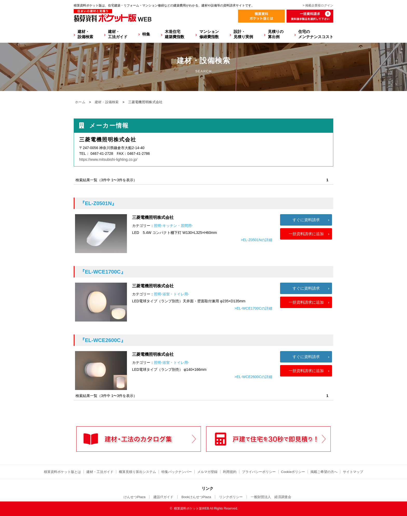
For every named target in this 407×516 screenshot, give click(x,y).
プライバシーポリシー (259, 472)
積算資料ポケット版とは (62, 472)
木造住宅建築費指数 (174, 34)
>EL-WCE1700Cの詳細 (253, 308)
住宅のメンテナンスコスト (315, 34)
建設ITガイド (163, 497)
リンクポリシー (231, 497)
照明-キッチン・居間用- (173, 226)
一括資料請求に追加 (306, 234)
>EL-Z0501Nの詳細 (256, 240)
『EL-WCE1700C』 (103, 272)
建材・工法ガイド (117, 34)
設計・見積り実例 (243, 34)
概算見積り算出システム (137, 472)
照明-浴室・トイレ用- (171, 294)
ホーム (80, 102)
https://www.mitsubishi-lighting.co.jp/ (108, 159)
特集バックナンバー (176, 472)
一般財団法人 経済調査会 (271, 497)
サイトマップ (353, 472)
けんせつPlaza (135, 497)
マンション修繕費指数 (209, 34)
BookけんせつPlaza (196, 497)
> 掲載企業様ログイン (318, 5)
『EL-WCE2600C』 (103, 340)
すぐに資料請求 (306, 220)
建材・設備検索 (85, 34)
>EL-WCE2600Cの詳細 (253, 377)
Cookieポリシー (293, 472)
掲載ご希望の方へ (323, 472)
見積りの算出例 (275, 34)
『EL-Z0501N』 (98, 203)
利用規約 (229, 472)
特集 (146, 34)
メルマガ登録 (207, 472)
